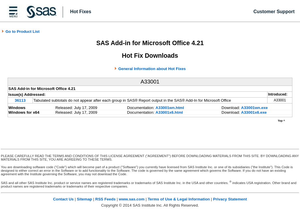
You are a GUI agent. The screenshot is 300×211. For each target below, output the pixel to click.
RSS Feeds (105, 199)
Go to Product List (20, 31)
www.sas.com (132, 199)
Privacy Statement (230, 199)
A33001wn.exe (254, 108)
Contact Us (63, 199)
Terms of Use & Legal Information (179, 199)
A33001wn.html (170, 108)
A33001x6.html (169, 112)
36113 (20, 100)
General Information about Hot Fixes (152, 69)
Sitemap (84, 199)
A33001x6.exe (254, 112)
